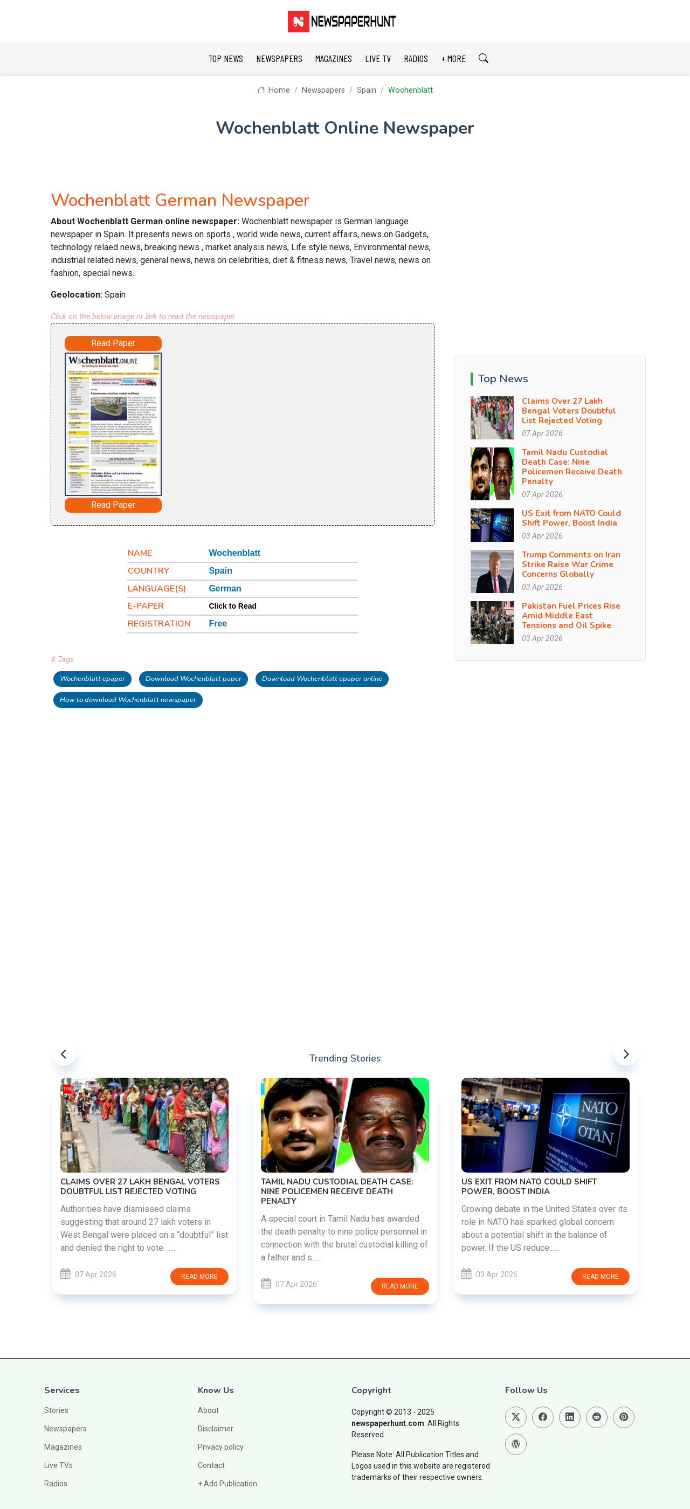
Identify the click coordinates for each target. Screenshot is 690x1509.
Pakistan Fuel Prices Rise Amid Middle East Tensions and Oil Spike (571, 616)
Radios (55, 1483)
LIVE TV (378, 58)
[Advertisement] (285, 419)
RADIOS (416, 58)
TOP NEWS (226, 58)
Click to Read (233, 606)
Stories (56, 1410)
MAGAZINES (333, 58)
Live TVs (58, 1465)
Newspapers (323, 90)
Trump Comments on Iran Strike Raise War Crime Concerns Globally (571, 564)
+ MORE (453, 58)
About (208, 1410)
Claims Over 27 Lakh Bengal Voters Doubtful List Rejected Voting (569, 411)
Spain (366, 90)
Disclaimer (215, 1428)
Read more (199, 1276)
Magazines (63, 1447)
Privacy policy (221, 1447)
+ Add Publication (227, 1483)
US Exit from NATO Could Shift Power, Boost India (571, 518)
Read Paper (113, 343)
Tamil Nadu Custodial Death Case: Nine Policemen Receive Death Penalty (572, 467)
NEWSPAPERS (279, 58)
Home (273, 90)
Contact (211, 1465)
